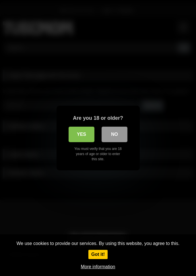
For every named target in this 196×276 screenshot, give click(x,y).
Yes (81, 134)
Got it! (98, 254)
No (114, 134)
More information (98, 266)
